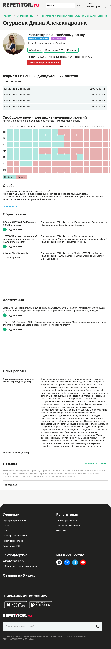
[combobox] (58, 5)
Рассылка (61, 530)
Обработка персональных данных (20, 566)
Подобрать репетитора (14, 520)
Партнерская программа (15, 535)
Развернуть (10, 206)
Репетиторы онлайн (13, 541)
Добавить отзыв (95, 463)
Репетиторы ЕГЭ (11, 546)
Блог (77, 5)
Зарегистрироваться (66, 520)
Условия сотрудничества (68, 525)
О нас (6, 525)
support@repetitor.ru (13, 561)
